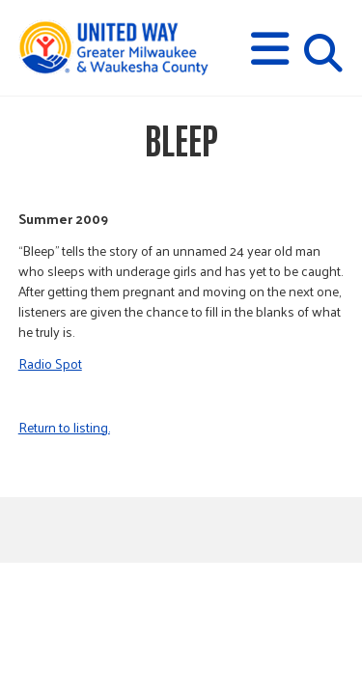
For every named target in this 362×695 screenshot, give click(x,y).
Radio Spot (50, 363)
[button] (269, 48)
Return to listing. (64, 427)
